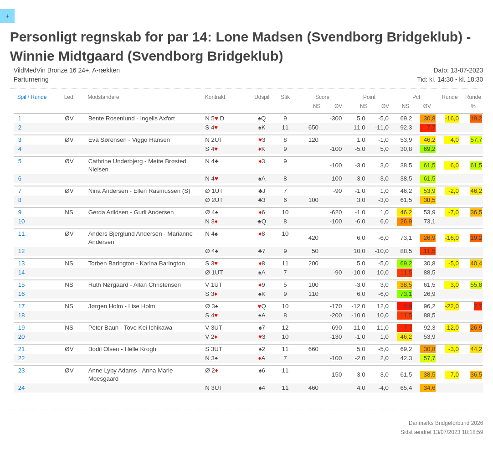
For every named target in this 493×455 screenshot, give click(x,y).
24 (21, 387)
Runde (38, 97)
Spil (21, 97)
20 (21, 336)
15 (21, 284)
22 (21, 358)
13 (21, 263)
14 (21, 272)
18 (21, 315)
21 (21, 349)
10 (21, 221)
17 (21, 306)
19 (21, 327)
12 (21, 251)
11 (21, 233)
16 (21, 293)
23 (21, 370)
